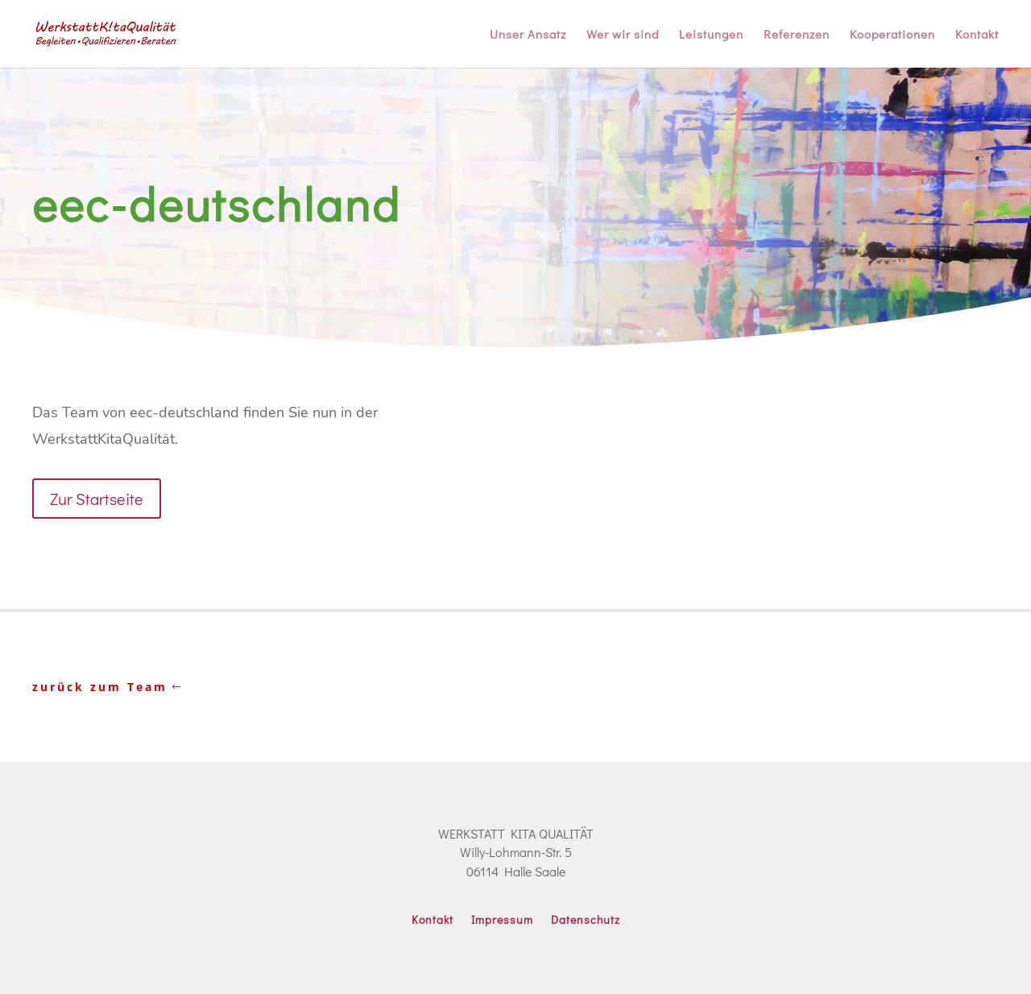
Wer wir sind (622, 35)
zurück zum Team (100, 686)
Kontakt (977, 35)
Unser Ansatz (528, 35)
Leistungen (711, 35)
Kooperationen (892, 35)
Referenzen (797, 35)
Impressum (502, 920)
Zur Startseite (96, 498)
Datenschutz (585, 920)
